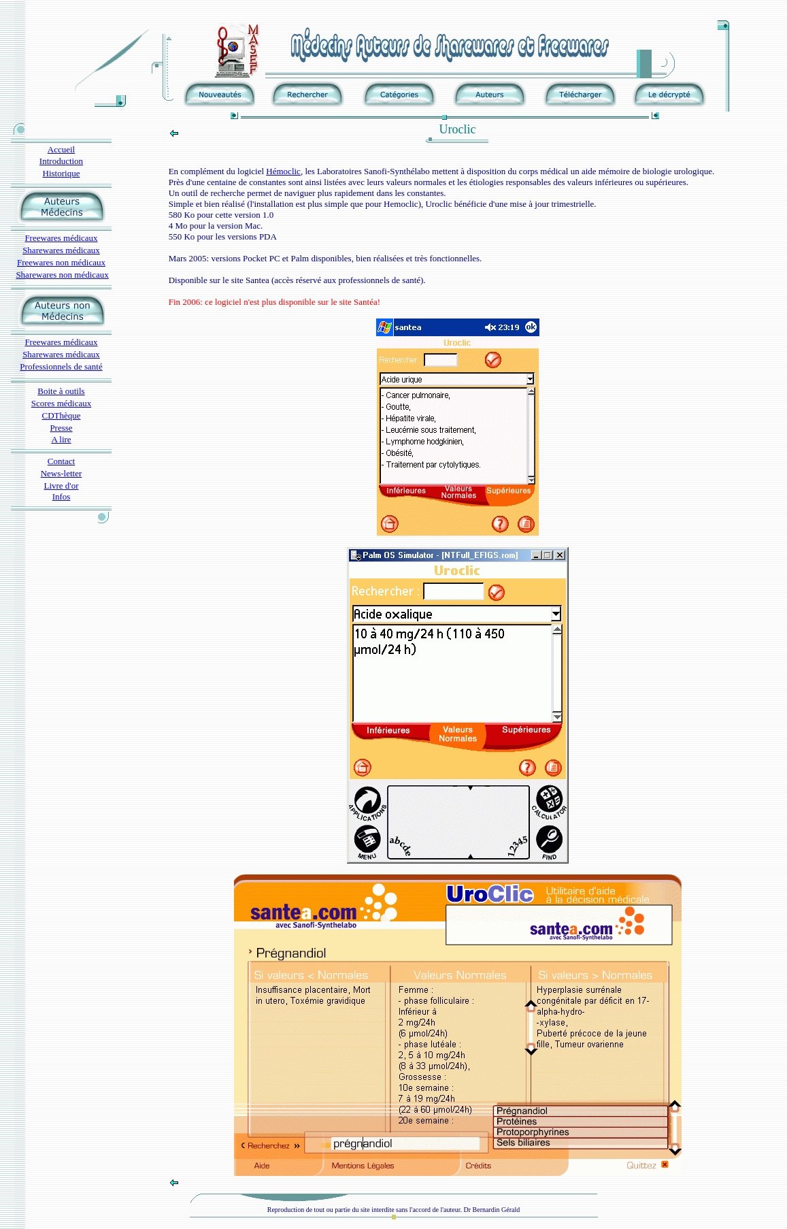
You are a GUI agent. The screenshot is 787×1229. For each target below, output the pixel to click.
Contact (61, 461)
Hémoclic (283, 171)
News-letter (61, 473)
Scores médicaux (61, 403)
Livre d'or (61, 485)
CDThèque (60, 415)
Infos (61, 496)
